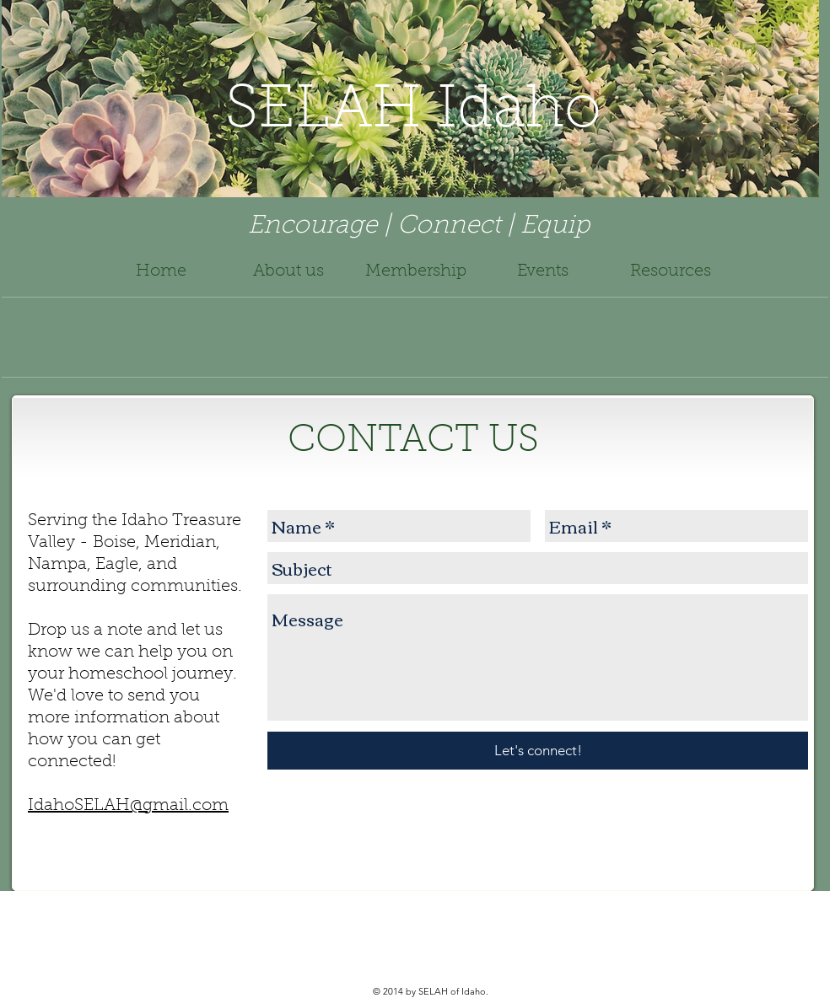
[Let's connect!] (537, 751)
